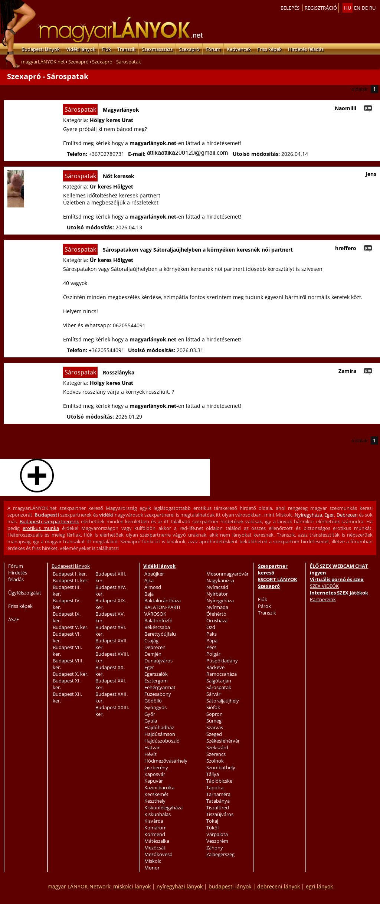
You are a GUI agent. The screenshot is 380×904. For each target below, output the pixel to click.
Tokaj (212, 821)
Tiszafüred (217, 807)
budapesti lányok (230, 886)
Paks (211, 633)
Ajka (149, 580)
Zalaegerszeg (220, 854)
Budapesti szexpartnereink (49, 521)
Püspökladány (222, 660)
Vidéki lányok (80, 49)
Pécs (211, 647)
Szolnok (215, 760)
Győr (149, 714)
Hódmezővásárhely (165, 760)
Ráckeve (215, 667)
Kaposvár (154, 774)
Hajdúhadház (159, 727)
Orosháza (216, 620)
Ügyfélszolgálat (24, 592)
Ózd (210, 627)
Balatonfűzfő (158, 620)
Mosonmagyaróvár (227, 573)
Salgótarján (218, 680)
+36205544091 (106, 350)
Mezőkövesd (158, 854)
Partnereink (323, 599)
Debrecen (347, 514)
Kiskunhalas (157, 814)
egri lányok (319, 886)
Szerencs (216, 754)
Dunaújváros (158, 660)
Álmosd (152, 587)
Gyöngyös (155, 707)
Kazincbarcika (159, 787)
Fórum (213, 49)
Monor (152, 867)
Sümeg (214, 720)
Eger (329, 514)
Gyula (150, 720)
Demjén (152, 654)
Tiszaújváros (219, 814)
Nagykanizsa (220, 580)
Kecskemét (156, 794)
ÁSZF (13, 619)
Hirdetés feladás (306, 49)
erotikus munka (41, 528)
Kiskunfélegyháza (163, 807)
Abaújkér (154, 573)
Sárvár (213, 694)
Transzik (126, 49)
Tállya (212, 774)
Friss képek (269, 49)
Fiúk (106, 49)
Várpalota (217, 834)
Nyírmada (217, 607)
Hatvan (152, 747)
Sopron (214, 714)
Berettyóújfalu (160, 633)
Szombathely (220, 767)
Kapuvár (153, 780)
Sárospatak (218, 687)
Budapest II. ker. (70, 580)
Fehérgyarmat (160, 687)
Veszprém (217, 841)
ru (372, 7)
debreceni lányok (278, 886)
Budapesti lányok (41, 49)
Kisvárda (153, 821)
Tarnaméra (218, 794)
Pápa (211, 640)
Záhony (214, 847)
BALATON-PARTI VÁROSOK (162, 610)
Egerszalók (156, 674)
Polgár (213, 654)
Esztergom (156, 680)
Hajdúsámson (159, 734)
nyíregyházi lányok (180, 886)
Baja (149, 593)
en (357, 7)
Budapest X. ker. (70, 674)
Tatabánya (218, 800)
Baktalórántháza (162, 600)
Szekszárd (217, 747)
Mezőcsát (155, 847)
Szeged (214, 734)
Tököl (212, 827)
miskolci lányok (132, 886)
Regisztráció (321, 7)
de (365, 7)
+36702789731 (106, 153)
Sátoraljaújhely (222, 700)
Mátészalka (156, 841)
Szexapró (189, 49)
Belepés (290, 7)
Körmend (154, 834)
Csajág (151, 640)
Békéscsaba (157, 627)
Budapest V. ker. (70, 627)
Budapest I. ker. (70, 573)
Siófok (213, 707)
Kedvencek (239, 49)
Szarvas (214, 727)
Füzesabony (157, 694)
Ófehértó (216, 613)
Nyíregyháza (308, 514)
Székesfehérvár (223, 740)
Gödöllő (153, 700)
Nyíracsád (217, 587)
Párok (264, 606)
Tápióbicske (219, 780)
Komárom (155, 827)
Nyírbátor (217, 593)
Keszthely (155, 800)
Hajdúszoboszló (162, 740)
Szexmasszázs (157, 49)
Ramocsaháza (221, 674)
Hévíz (150, 754)
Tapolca (214, 787)
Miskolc (152, 861)
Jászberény (156, 767)
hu (347, 7)
